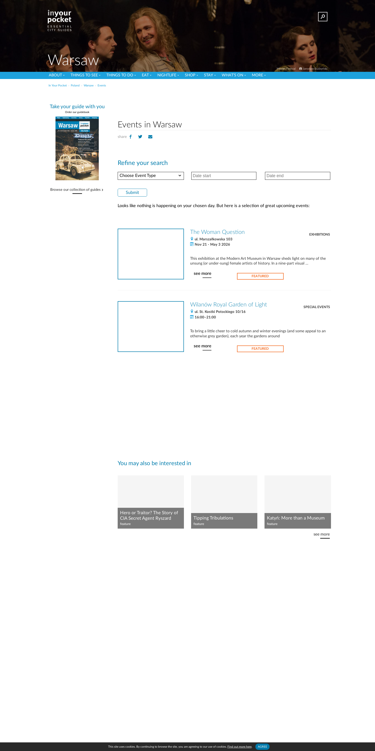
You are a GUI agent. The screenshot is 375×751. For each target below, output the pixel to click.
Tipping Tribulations (213, 518)
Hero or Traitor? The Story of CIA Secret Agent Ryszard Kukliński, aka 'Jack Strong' (149, 516)
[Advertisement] (224, 102)
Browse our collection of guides (75, 190)
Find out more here (239, 746)
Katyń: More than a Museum (296, 518)
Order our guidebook (77, 112)
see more (202, 273)
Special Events (316, 307)
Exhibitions (319, 234)
